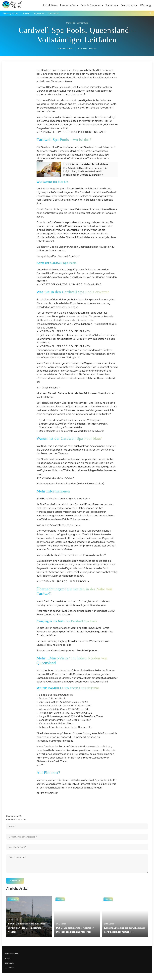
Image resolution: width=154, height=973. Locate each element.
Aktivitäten (49, 5)
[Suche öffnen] (150, 13)
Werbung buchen (10, 13)
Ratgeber (110, 5)
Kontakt (26, 13)
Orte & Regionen (91, 5)
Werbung (145, 5)
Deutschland (128, 5)
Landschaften (68, 5)
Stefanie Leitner (65, 48)
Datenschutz (53, 13)
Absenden (15, 881)
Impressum (39, 13)
